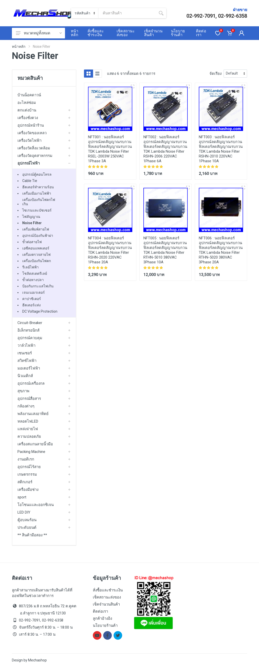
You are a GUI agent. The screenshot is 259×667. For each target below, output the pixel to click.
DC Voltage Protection (39, 311)
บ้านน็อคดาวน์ (29, 95)
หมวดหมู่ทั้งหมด (39, 33)
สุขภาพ (23, 391)
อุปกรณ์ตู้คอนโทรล (37, 174)
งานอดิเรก (25, 459)
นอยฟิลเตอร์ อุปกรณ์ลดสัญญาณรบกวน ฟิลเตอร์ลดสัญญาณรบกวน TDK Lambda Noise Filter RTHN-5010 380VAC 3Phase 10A (165, 250)
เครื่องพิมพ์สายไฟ (35, 229)
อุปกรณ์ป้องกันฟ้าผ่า (37, 236)
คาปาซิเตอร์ (31, 299)
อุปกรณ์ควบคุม (29, 338)
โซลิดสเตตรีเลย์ (34, 273)
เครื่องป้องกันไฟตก (36, 261)
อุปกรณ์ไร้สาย (29, 467)
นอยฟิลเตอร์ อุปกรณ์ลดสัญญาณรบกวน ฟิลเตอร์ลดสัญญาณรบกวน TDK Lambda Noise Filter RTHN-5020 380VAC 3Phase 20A (221, 250)
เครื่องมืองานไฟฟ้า (36, 193)
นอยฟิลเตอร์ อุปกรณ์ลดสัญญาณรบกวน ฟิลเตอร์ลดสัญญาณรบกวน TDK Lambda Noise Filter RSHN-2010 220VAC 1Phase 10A (221, 149)
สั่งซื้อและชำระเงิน (108, 590)
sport (21, 497)
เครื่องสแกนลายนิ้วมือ (35, 444)
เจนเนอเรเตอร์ (33, 292)
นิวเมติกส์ (25, 376)
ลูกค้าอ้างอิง (102, 618)
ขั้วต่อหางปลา (33, 280)
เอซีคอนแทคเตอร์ (35, 248)
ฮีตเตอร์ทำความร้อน (38, 187)
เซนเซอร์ (24, 353)
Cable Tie (29, 181)
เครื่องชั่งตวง (27, 118)
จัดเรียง (215, 73)
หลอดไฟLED (27, 421)
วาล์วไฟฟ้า (26, 345)
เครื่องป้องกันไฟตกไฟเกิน (38, 202)
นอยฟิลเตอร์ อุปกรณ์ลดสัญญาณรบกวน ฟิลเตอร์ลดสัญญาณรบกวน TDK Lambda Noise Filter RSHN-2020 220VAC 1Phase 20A (110, 250)
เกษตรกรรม (27, 474)
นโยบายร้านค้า (105, 625)
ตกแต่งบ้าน (26, 110)
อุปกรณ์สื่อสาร (29, 398)
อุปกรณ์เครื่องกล (31, 383)
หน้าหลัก (18, 46)
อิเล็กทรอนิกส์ (28, 330)
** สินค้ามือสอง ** (32, 535)
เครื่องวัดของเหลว (32, 133)
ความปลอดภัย (29, 436)
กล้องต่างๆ (25, 406)
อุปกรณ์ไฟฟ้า (28, 163)
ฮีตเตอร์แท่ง (31, 305)
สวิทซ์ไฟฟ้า (26, 360)
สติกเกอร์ (24, 482)
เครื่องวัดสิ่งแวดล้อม (33, 148)
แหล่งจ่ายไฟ (27, 429)
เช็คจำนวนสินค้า (106, 604)
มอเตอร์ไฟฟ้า (28, 368)
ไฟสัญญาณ (31, 217)
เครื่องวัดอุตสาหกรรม (34, 155)
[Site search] (127, 13)
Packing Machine (31, 451)
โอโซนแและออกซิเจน (35, 504)
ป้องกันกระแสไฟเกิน (38, 286)
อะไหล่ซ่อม (26, 102)
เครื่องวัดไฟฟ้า (29, 140)
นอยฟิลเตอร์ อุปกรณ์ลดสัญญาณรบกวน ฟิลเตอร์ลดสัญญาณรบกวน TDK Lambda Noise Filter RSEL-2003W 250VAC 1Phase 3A (110, 149)
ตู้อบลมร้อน (26, 520)
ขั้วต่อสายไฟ (32, 242)
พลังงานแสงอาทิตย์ (33, 413)
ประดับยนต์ (26, 527)
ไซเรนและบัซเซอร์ (37, 210)
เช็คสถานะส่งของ (107, 597)
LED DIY (23, 512)
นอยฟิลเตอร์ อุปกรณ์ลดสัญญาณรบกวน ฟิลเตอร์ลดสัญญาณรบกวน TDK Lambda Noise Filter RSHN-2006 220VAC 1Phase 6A (165, 149)
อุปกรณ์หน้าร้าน (30, 125)
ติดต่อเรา (100, 611)
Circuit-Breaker (29, 322)
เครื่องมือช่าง (27, 489)
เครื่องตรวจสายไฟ (36, 254)
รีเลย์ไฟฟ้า (30, 267)
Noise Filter (32, 223)
